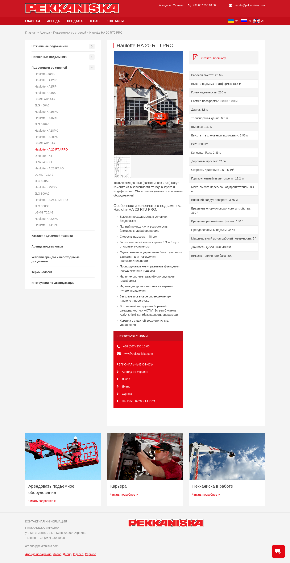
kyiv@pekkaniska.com (138, 353)
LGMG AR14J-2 (45, 99)
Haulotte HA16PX (46, 111)
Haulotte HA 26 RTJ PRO (51, 200)
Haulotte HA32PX (46, 218)
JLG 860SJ (42, 206)
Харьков (90, 554)
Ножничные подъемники (50, 46)
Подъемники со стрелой (69, 32)
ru (246, 21)
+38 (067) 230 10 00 (136, 346)
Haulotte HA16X (45, 92)
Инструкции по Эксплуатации (53, 282)
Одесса (124, 393)
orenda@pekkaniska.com (247, 5)
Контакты (115, 21)
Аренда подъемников (47, 246)
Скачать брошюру (209, 58)
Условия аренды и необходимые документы (55, 259)
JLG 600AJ (42, 181)
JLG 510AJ (42, 124)
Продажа (75, 21)
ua (233, 21)
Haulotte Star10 (45, 74)
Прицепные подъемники (49, 57)
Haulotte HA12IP (46, 80)
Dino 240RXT (43, 162)
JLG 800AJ (42, 193)
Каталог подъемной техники (52, 235)
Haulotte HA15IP (46, 86)
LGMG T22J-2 (44, 174)
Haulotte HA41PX (46, 225)
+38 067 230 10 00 (202, 5)
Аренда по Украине (132, 371)
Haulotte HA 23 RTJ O (49, 168)
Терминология (42, 272)
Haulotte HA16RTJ (47, 118)
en (258, 21)
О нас (95, 21)
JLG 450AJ (42, 105)
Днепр (123, 386)
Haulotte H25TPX (46, 187)
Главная (32, 21)
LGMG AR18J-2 (45, 143)
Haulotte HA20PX (46, 137)
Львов (123, 379)
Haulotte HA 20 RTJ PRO (51, 149)
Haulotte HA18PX (46, 130)
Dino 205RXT (43, 155)
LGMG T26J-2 (44, 212)
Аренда (54, 21)
